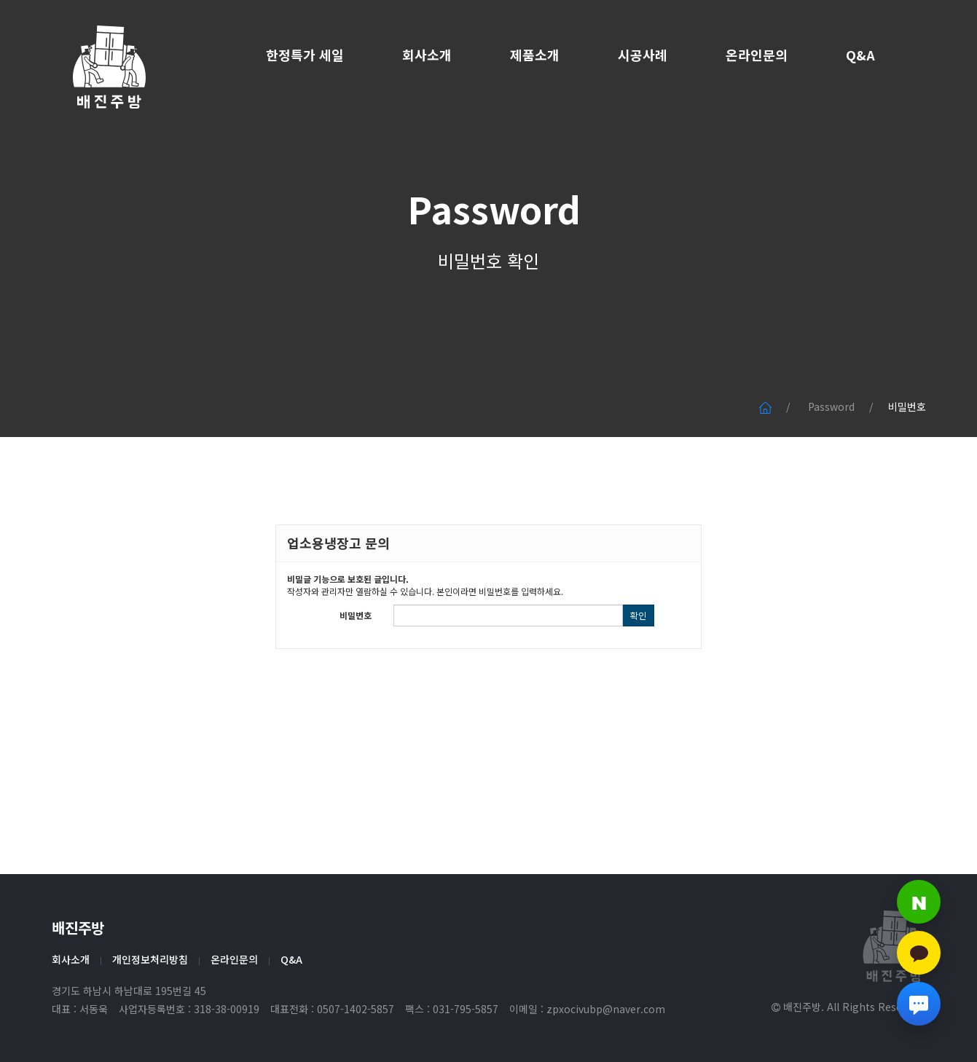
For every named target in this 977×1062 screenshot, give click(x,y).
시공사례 (642, 54)
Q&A (860, 54)
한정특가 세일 (305, 54)
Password (489, 218)
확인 (638, 615)
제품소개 (535, 54)
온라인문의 (757, 54)
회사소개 (427, 54)
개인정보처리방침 (150, 959)
